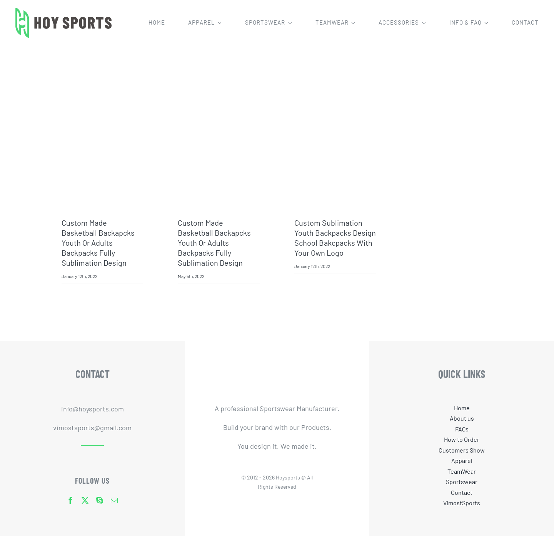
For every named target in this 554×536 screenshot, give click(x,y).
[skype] (99, 500)
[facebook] (70, 500)
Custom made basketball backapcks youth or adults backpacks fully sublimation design (98, 242)
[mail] (114, 500)
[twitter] (85, 500)
